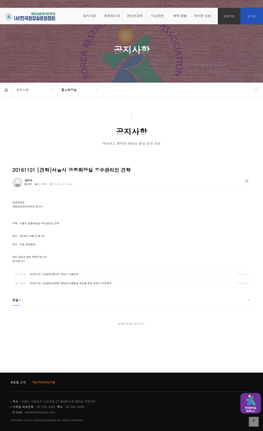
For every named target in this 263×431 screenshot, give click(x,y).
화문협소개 (112, 16)
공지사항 (89, 16)
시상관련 (157, 16)
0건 (28, 184)
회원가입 (229, 16)
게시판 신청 (202, 16)
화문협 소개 (18, 382)
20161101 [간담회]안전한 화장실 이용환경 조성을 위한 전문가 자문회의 (70, 283)
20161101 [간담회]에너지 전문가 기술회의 (54, 274)
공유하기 (253, 89)
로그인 (252, 16)
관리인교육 (135, 16)
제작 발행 (180, 16)
